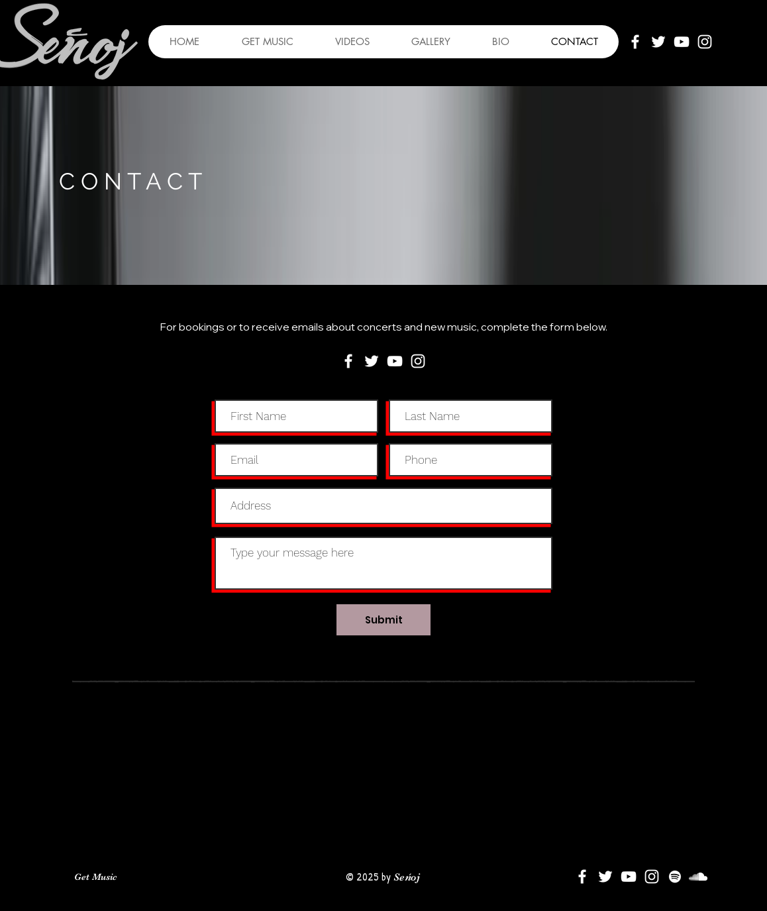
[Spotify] (675, 876)
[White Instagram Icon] (704, 41)
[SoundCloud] (698, 876)
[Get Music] (95, 877)
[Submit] (383, 619)
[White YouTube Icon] (681, 41)
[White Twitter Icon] (658, 41)
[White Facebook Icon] (635, 41)
